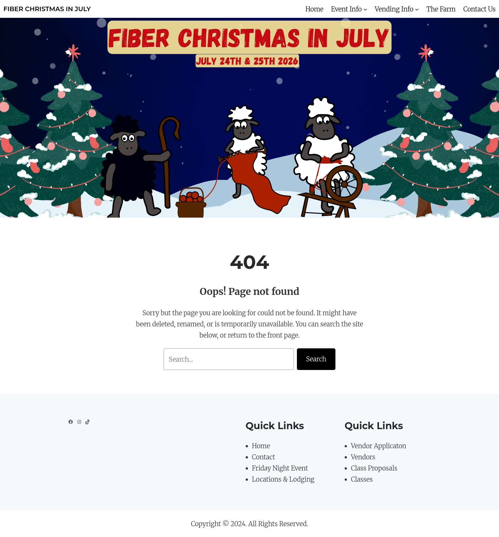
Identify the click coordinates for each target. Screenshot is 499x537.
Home (261, 446)
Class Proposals (374, 468)
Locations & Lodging (283, 479)
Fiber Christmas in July (47, 9)
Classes (362, 479)
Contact (263, 457)
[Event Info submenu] (365, 9)
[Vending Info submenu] (417, 9)
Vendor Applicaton (378, 446)
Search (316, 359)
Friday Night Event (280, 468)
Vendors (363, 457)
